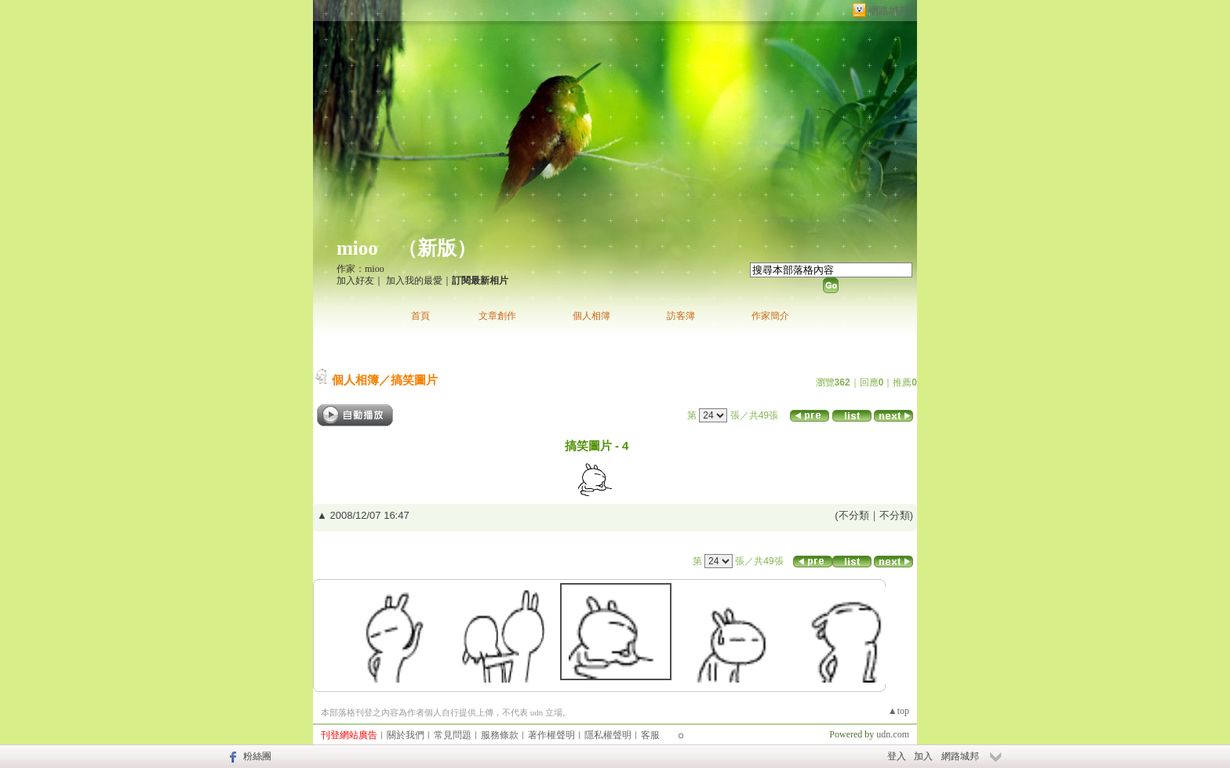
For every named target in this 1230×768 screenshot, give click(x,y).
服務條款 (500, 735)
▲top (898, 710)
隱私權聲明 (607, 735)
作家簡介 (770, 315)
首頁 (420, 315)
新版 (437, 248)
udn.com (892, 734)
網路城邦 (888, 10)
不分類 (854, 515)
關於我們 (405, 735)
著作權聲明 (551, 735)
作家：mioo (360, 268)
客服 (650, 735)
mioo (357, 248)
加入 (923, 756)
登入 (896, 756)
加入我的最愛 (414, 280)
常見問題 (452, 735)
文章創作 (497, 315)
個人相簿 (591, 315)
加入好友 (355, 280)
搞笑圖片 (414, 379)
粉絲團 (257, 756)
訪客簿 (681, 315)
